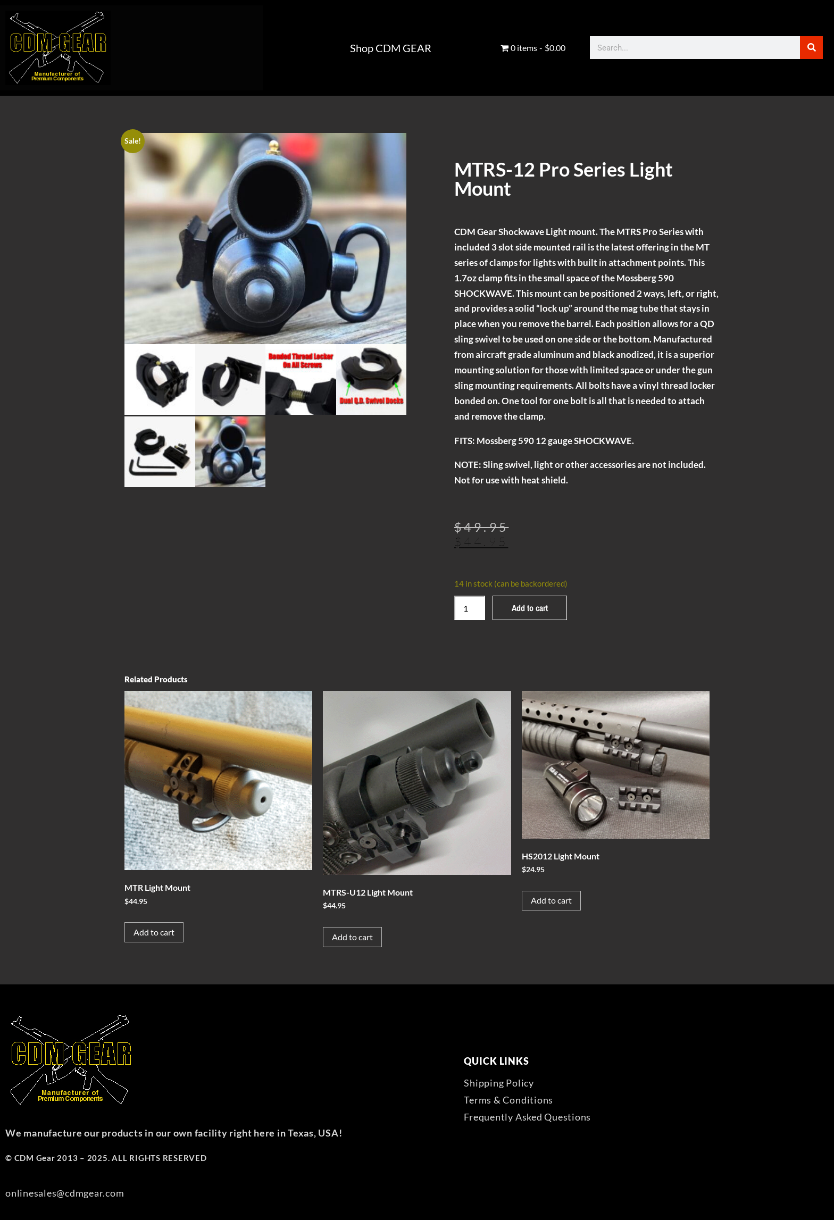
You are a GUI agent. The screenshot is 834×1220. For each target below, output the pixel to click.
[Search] (811, 47)
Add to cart (530, 608)
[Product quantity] (469, 608)
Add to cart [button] (154, 932)
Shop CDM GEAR (390, 47)
